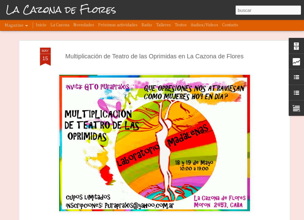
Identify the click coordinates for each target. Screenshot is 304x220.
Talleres (163, 25)
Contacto (230, 25)
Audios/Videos (204, 25)
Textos (181, 25)
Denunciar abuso (178, 216)
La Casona (59, 25)
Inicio (41, 25)
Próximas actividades (117, 25)
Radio (146, 25)
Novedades (83, 25)
